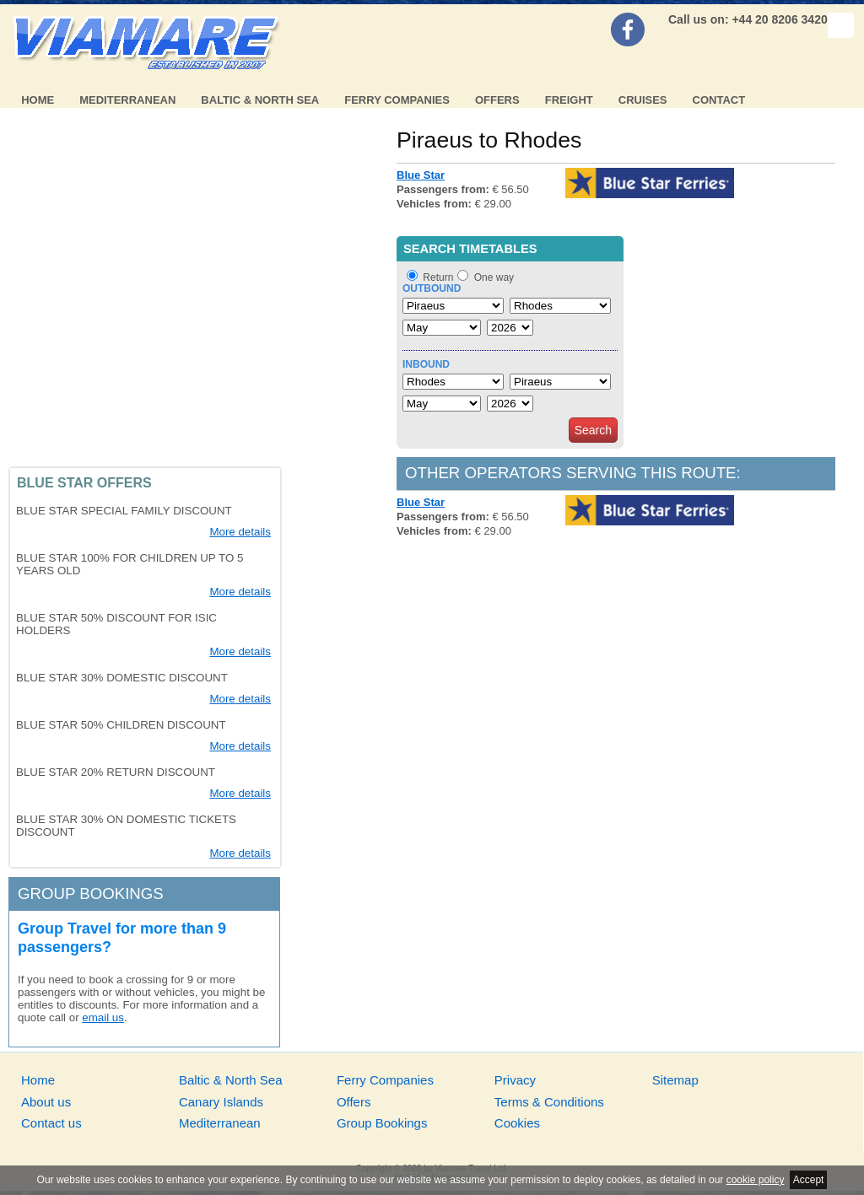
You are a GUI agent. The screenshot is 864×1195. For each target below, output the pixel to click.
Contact (719, 100)
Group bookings (91, 893)
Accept (808, 1180)
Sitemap (675, 1080)
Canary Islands (221, 1102)
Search (593, 430)
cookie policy (755, 1180)
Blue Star (421, 175)
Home (37, 100)
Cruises (642, 100)
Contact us (51, 1123)
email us (103, 1017)
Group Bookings (382, 1123)
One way (494, 277)
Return (438, 277)
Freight (569, 100)
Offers (497, 100)
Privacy (515, 1080)
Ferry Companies (397, 100)
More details (240, 531)
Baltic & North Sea (260, 100)
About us (46, 1102)
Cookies (517, 1123)
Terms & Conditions (549, 1102)
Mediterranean (127, 100)
